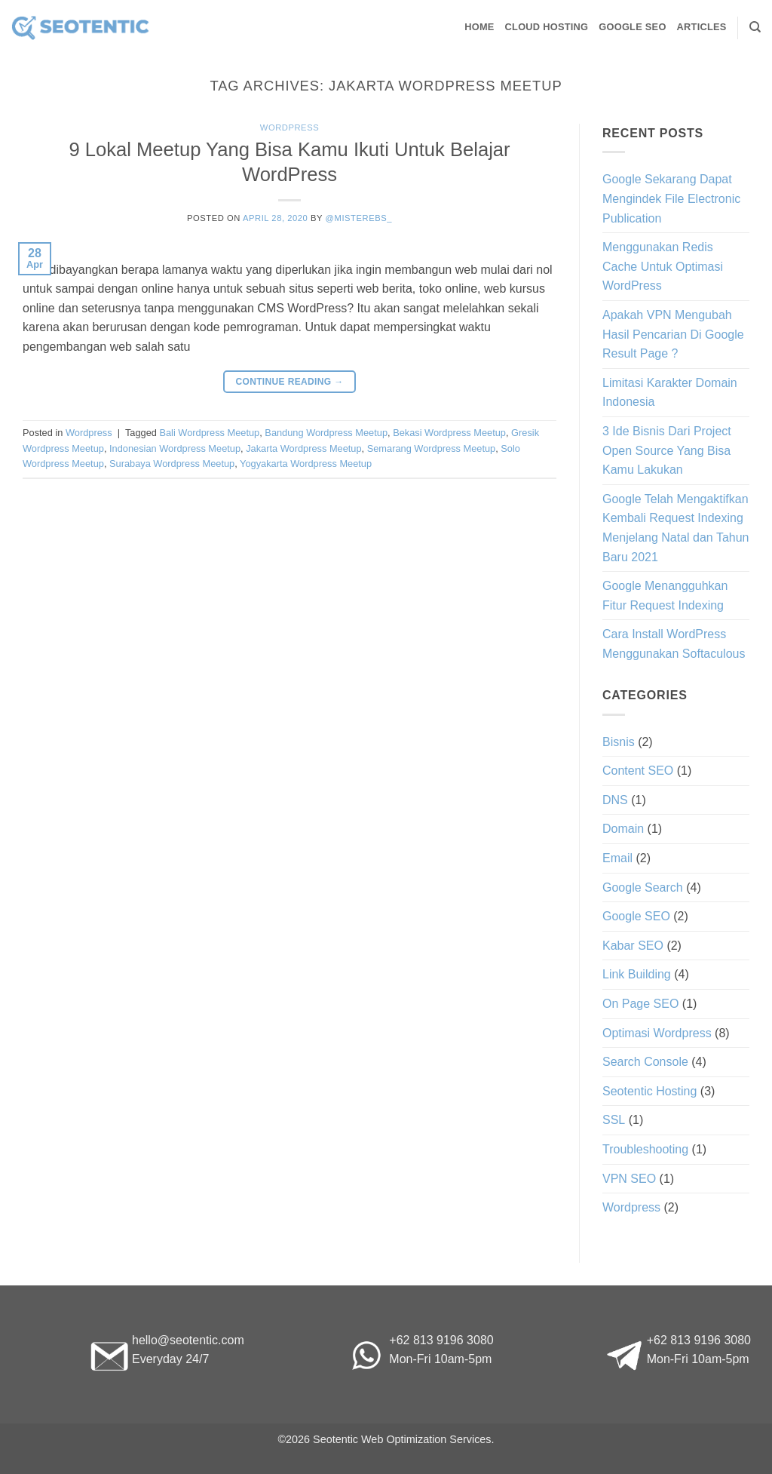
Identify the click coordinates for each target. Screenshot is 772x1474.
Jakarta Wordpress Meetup (303, 448)
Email (617, 858)
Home (479, 26)
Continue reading (289, 382)
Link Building (636, 974)
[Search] (755, 27)
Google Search (642, 887)
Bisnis (618, 741)
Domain (623, 828)
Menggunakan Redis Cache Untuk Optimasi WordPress (662, 266)
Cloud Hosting (547, 26)
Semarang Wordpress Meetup (431, 448)
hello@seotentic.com (188, 1340)
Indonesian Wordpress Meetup (174, 448)
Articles (702, 26)
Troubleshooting (645, 1149)
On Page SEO (640, 1003)
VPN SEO (629, 1178)
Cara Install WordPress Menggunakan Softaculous (673, 644)
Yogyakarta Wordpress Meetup (306, 463)
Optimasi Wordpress (657, 1033)
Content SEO (637, 770)
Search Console (645, 1061)
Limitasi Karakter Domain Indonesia (669, 392)
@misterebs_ (359, 218)
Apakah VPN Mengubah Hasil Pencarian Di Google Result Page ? (673, 334)
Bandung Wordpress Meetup (326, 432)
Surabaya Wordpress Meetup (171, 463)
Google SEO (632, 26)
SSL (613, 1119)
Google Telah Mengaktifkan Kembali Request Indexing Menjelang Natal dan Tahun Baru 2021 (675, 528)
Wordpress (289, 127)
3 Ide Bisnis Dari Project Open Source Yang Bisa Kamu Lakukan (666, 450)
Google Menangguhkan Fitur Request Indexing (665, 595)
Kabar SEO (632, 945)
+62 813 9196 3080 (441, 1340)
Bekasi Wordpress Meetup (449, 432)
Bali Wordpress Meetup (209, 432)
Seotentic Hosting (649, 1091)
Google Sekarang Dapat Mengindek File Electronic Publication (671, 198)
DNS (615, 800)
